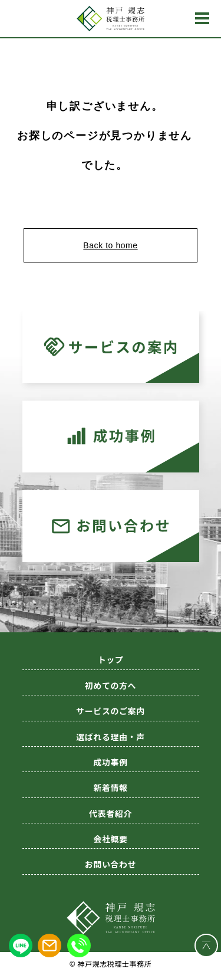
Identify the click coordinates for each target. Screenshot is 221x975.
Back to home (110, 245)
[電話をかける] (79, 945)
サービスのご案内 (110, 711)
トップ (111, 659)
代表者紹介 (110, 813)
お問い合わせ (110, 864)
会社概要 (110, 839)
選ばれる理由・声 (110, 737)
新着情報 (110, 787)
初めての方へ (110, 685)
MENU (202, 18)
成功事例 (110, 762)
